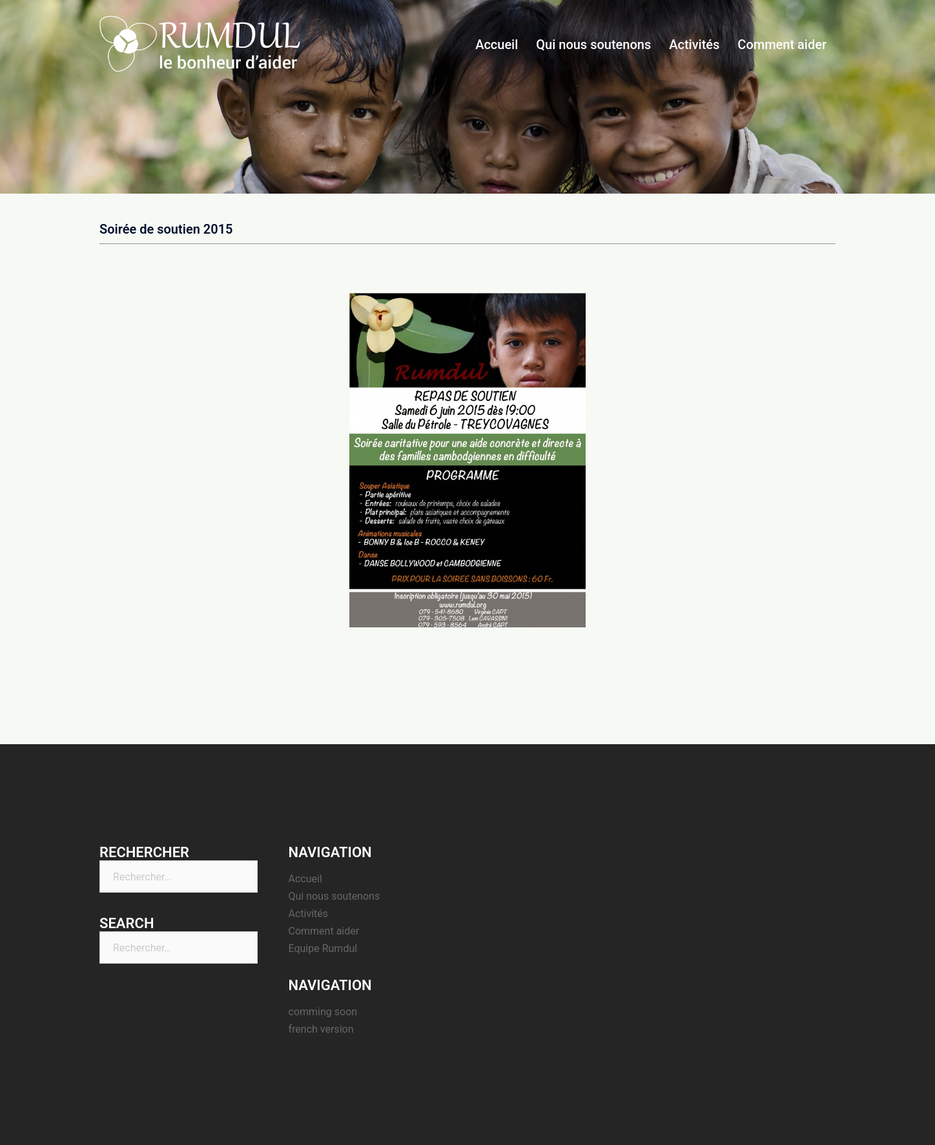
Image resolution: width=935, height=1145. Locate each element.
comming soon (323, 1012)
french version (321, 1029)
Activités (694, 44)
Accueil (496, 44)
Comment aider (782, 44)
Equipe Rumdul (323, 948)
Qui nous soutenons (593, 44)
